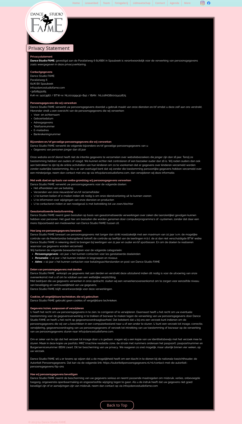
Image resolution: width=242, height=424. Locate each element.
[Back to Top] (117, 405)
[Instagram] (202, 3)
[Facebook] (209, 3)
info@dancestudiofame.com (47, 87)
